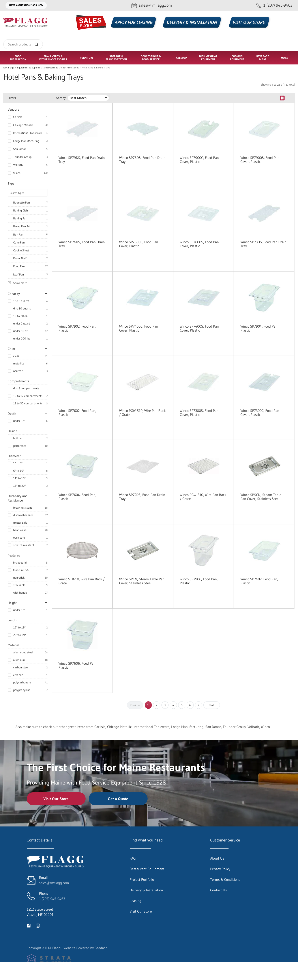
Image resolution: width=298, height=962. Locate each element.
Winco (17, 173)
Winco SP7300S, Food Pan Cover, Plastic (199, 413)
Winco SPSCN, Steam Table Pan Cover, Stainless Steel (260, 497)
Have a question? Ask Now (26, 5)
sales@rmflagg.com (54, 883)
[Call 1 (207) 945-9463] (274, 5)
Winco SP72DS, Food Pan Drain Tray (142, 497)
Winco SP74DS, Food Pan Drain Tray (81, 244)
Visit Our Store (56, 798)
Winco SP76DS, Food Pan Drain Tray (142, 160)
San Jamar (19, 149)
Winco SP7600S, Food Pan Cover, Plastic (199, 244)
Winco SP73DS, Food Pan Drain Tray (263, 244)
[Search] (23, 44)
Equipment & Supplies (28, 67)
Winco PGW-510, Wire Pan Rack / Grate (142, 413)
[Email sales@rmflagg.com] (151, 5)
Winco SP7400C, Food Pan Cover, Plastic (138, 328)
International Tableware (27, 133)
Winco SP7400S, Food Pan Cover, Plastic (199, 328)
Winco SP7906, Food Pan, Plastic (199, 581)
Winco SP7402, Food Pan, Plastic (259, 581)
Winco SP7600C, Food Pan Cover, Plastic (138, 244)
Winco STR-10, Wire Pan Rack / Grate (81, 581)
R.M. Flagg (8, 67)
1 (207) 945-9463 (52, 898)
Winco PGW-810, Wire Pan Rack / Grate (203, 497)
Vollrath (18, 165)
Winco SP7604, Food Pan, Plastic (77, 497)
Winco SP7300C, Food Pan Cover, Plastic (259, 413)
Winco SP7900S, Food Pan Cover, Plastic (259, 160)
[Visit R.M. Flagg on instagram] (38, 925)
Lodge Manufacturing (26, 141)
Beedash (101, 948)
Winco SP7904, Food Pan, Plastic (259, 328)
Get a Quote (118, 798)
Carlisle (17, 117)
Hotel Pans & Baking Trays (96, 67)
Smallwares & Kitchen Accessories (61, 67)
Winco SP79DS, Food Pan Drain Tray (81, 160)
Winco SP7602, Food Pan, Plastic (77, 413)
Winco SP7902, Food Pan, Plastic (77, 328)
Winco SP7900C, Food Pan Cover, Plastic (199, 160)
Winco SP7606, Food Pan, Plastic (77, 665)
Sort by (61, 98)
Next (211, 705)
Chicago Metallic (23, 125)
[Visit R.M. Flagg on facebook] (29, 925)
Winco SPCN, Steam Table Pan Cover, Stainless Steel (142, 581)
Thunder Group (22, 156)
